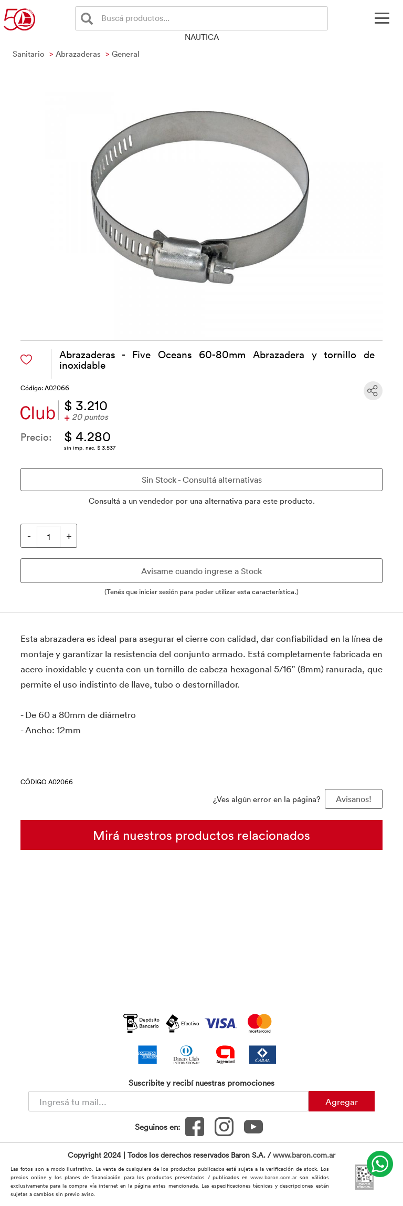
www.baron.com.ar (304, 1155)
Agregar (341, 1101)
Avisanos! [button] (354, 799)
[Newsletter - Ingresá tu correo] (168, 1101)
